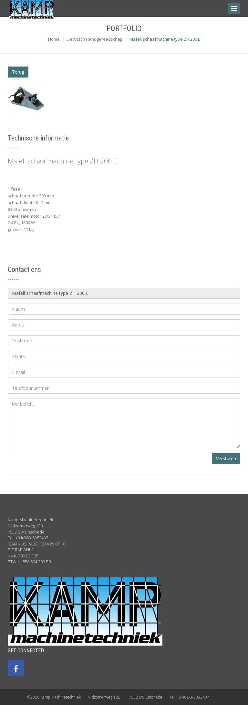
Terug (18, 72)
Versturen (226, 458)
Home (54, 39)
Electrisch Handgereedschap (95, 39)
